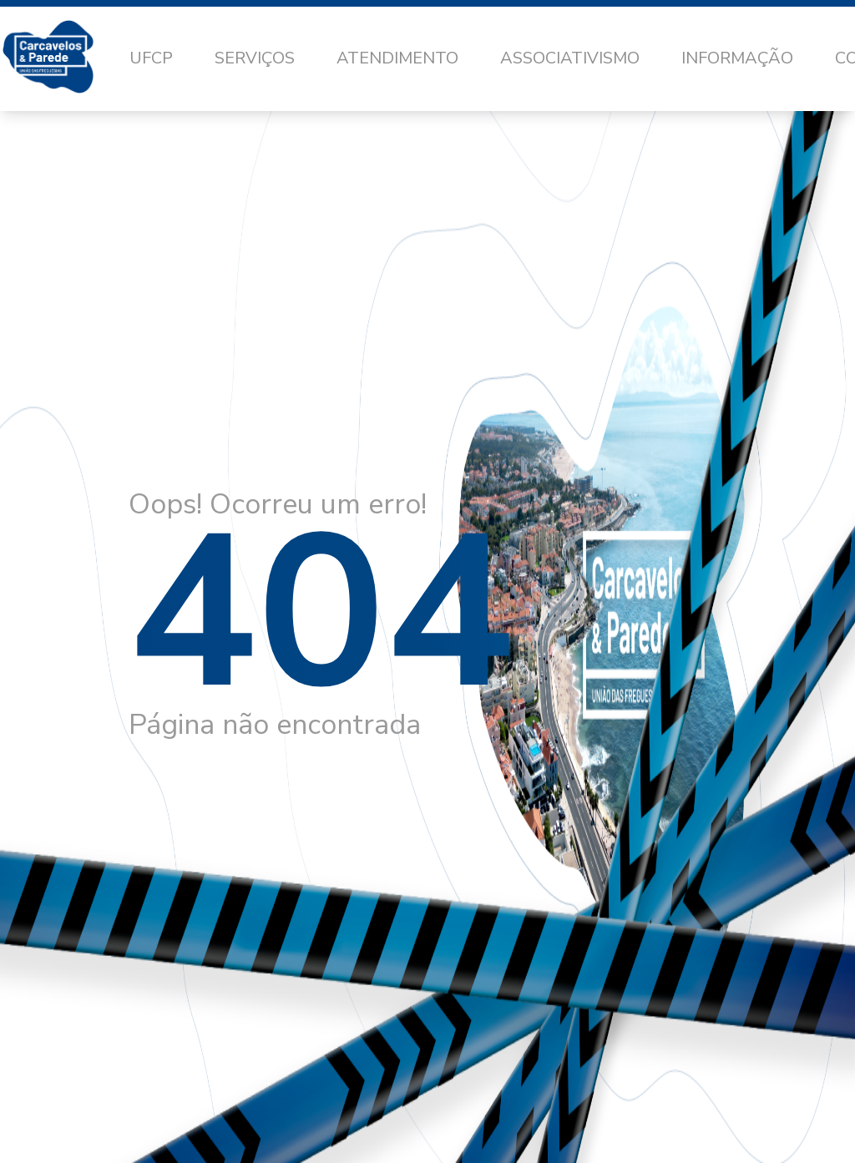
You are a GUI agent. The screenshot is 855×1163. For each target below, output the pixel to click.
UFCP (151, 58)
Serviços (255, 58)
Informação (737, 58)
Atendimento (397, 58)
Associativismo (570, 58)
